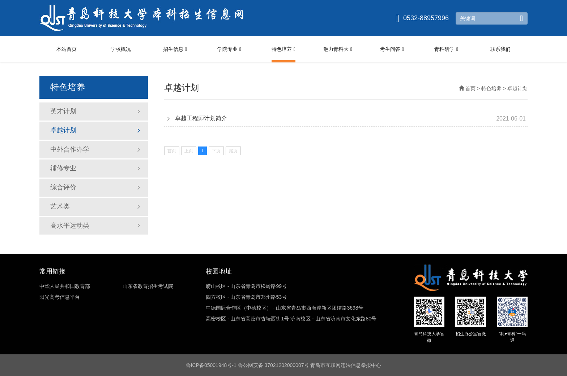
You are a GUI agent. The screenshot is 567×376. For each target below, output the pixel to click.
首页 (467, 88)
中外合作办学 (95, 149)
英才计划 (95, 111)
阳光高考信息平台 (59, 297)
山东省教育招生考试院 (148, 286)
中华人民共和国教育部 (64, 286)
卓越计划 (95, 130)
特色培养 (283, 49)
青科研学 (446, 49)
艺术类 (95, 206)
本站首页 (66, 49)
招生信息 (175, 49)
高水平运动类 (95, 225)
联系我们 (500, 49)
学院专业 (229, 49)
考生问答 (392, 49)
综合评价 (95, 187)
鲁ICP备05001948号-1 (211, 365)
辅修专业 (95, 168)
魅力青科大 (337, 49)
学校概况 (121, 49)
